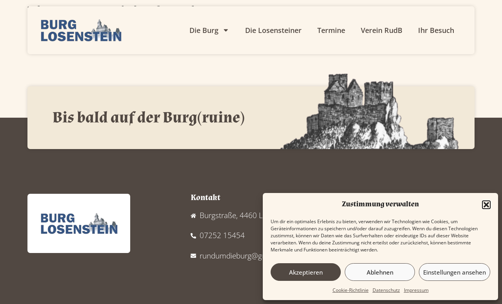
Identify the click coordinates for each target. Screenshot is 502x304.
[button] (486, 205)
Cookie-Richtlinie (351, 290)
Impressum (416, 290)
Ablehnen (380, 272)
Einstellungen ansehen (454, 272)
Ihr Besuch (436, 30)
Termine (331, 30)
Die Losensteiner (273, 30)
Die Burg (209, 30)
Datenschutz (386, 290)
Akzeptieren (306, 272)
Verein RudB (381, 30)
